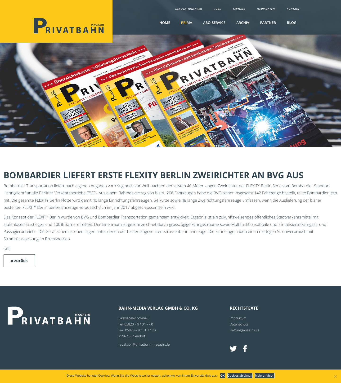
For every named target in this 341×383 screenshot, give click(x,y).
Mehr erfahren (264, 375)
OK (222, 375)
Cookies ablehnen (240, 375)
